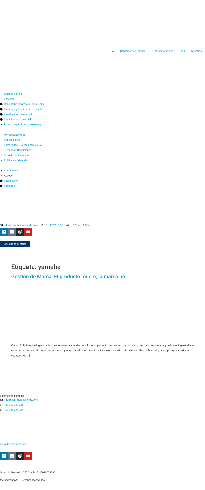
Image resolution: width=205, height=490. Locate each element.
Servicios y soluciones (132, 51)
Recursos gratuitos (162, 51)
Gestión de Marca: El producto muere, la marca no (68, 276)
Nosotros (196, 51)
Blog (182, 51)
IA (112, 51)
